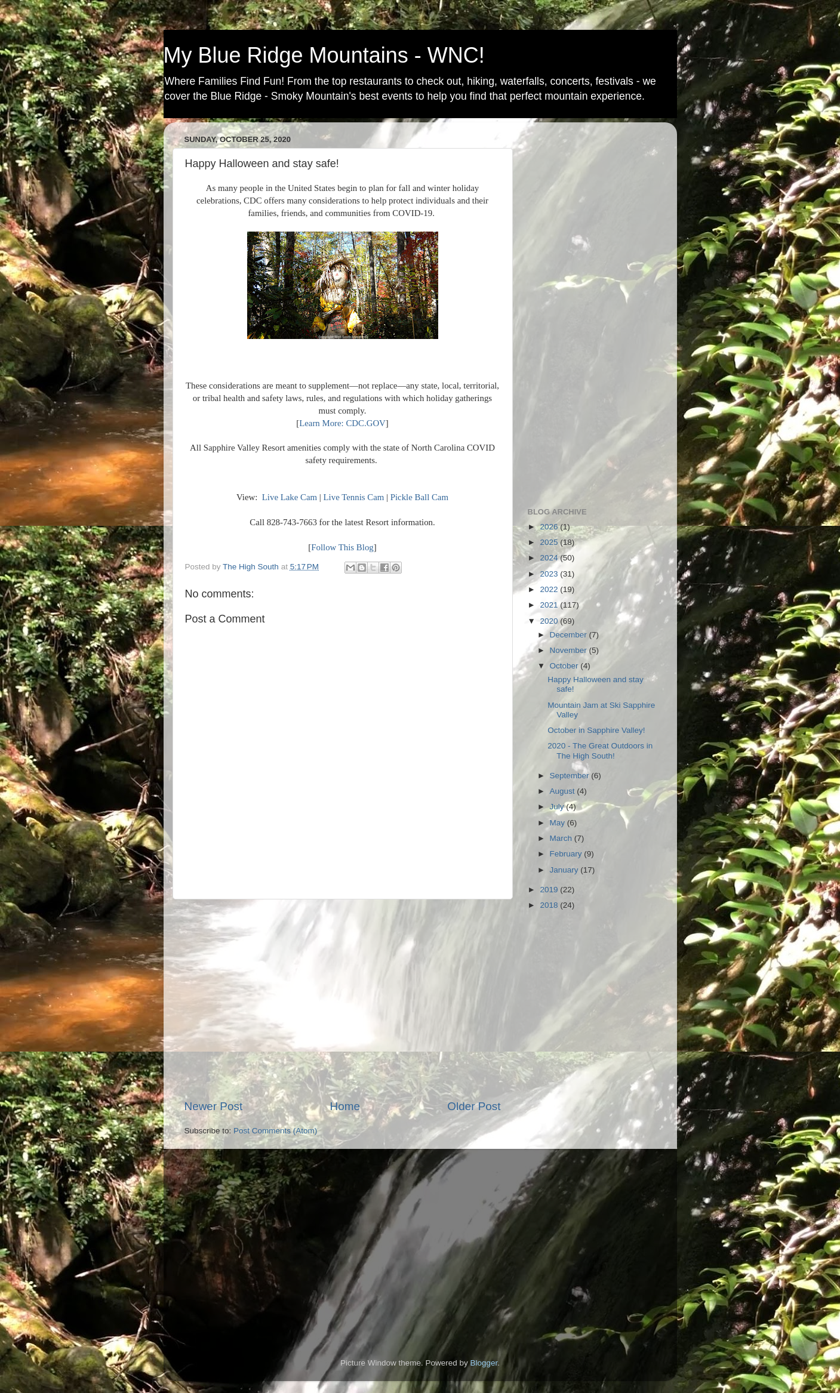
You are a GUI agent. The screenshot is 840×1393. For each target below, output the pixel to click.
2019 (550, 889)
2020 (550, 621)
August (563, 791)
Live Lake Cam (289, 497)
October (565, 665)
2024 (550, 557)
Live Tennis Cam (354, 497)
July (558, 806)
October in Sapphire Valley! (596, 730)
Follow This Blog (342, 547)
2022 (550, 589)
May (558, 822)
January (565, 869)
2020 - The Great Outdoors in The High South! (600, 750)
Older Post (473, 1106)
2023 (550, 573)
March (562, 838)
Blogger (484, 1362)
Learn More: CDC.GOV (342, 423)
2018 (550, 905)
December (569, 634)
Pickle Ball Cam (419, 497)
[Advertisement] (342, 999)
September (571, 775)
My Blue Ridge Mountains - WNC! (324, 55)
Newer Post (213, 1106)
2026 (550, 526)
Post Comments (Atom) (275, 1130)
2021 (550, 604)
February (567, 853)
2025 (550, 542)
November (569, 650)
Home (345, 1106)
